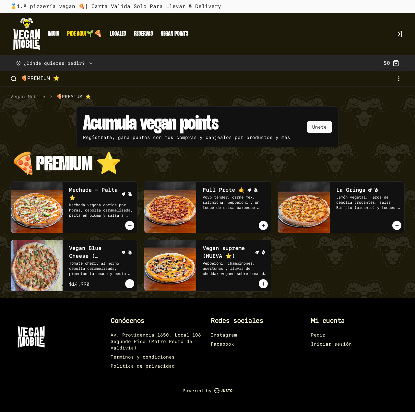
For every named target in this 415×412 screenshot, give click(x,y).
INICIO (53, 34)
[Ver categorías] (399, 79)
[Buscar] (13, 78)
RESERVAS (143, 34)
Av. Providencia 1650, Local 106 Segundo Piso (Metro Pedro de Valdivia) (156, 341)
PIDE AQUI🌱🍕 (84, 34)
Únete (319, 127)
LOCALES (118, 34)
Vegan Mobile (27, 96)
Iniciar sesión (331, 344)
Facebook (222, 344)
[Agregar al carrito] (129, 225)
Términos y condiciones (143, 357)
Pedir (318, 335)
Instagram (224, 335)
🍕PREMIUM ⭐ (40, 78)
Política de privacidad (143, 366)
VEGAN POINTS (174, 34)
